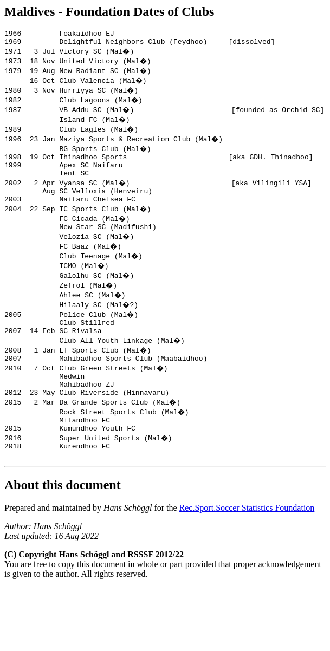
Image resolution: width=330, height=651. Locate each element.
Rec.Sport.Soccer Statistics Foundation (247, 537)
